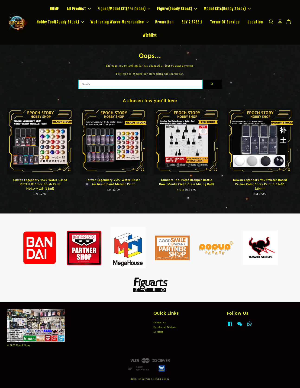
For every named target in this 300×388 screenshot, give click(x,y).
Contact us (160, 322)
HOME (54, 8)
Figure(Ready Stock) (177, 8)
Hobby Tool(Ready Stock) (60, 22)
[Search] (140, 84)
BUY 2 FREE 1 (191, 22)
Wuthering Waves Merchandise (119, 22)
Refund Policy (161, 379)
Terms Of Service (225, 22)
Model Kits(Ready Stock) (227, 8)
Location (255, 22)
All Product (79, 8)
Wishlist (150, 35)
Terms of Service (140, 379)
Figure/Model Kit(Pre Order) (123, 8)
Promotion (164, 22)
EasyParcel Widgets (165, 327)
